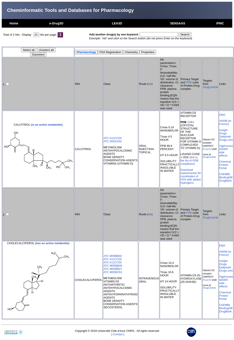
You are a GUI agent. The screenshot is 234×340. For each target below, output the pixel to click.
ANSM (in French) (225, 122)
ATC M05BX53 (112, 272)
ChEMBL (225, 174)
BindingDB (225, 177)
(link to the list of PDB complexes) (189, 160)
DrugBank (225, 180)
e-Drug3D (56, 23)
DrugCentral (210, 87)
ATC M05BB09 (112, 265)
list (150, 83)
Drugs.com (226, 139)
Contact (118, 334)
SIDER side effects (223, 152)
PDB (189, 82)
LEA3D (117, 23)
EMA (222, 114)
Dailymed (225, 136)
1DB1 (190, 122)
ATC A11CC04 (112, 138)
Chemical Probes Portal (225, 165)
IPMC (220, 23)
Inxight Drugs (223, 131)
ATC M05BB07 (112, 268)
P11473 (207, 149)
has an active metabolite (52, 243)
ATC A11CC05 (112, 259)
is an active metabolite (47, 124)
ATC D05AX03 (112, 141)
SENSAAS (177, 23)
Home (14, 23)
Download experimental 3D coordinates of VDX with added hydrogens (191, 176)
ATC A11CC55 (112, 262)
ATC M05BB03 (112, 256)
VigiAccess (226, 145)
